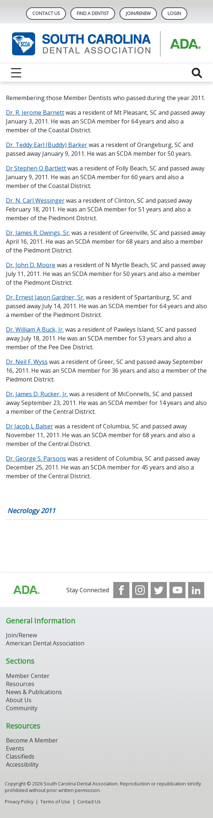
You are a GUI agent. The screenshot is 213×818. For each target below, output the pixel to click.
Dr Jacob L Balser (29, 426)
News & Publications (34, 692)
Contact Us (46, 13)
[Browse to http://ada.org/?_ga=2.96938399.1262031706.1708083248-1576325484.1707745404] (26, 590)
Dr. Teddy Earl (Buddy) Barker (46, 145)
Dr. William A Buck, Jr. (35, 329)
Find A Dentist (93, 13)
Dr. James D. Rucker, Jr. (37, 394)
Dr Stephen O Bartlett (36, 168)
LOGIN (174, 13)
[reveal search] (197, 73)
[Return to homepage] (106, 44)
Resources (20, 684)
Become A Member (32, 740)
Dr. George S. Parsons (36, 458)
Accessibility (22, 764)
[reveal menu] (16, 73)
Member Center (27, 676)
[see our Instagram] (140, 590)
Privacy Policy (19, 801)
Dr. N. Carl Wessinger (35, 200)
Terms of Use (55, 801)
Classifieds (20, 756)
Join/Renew (138, 13)
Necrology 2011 (31, 510)
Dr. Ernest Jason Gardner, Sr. (45, 297)
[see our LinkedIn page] (196, 590)
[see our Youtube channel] (177, 590)
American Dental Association (45, 643)
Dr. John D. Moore (30, 265)
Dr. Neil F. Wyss (27, 362)
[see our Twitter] (159, 590)
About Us (19, 700)
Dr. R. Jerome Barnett (35, 112)
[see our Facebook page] (121, 590)
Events (15, 748)
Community (21, 708)
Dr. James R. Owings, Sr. (38, 233)
